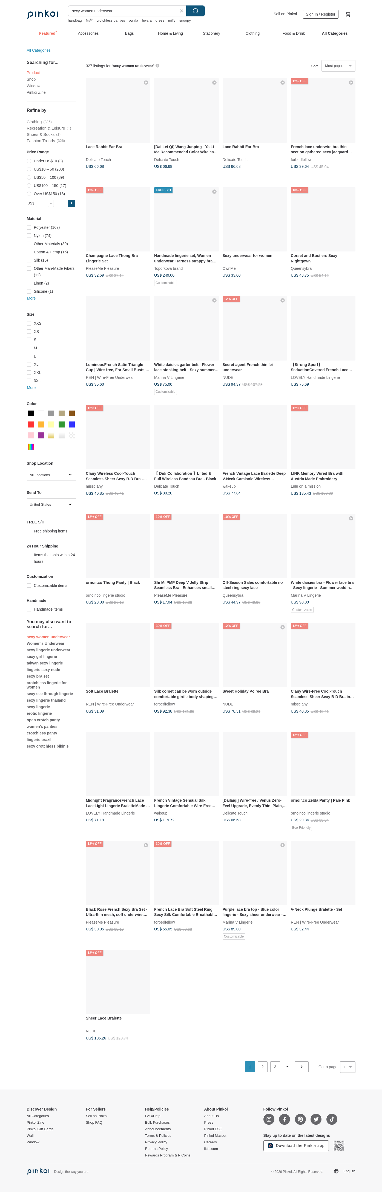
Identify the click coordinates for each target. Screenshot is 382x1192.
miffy (172, 20)
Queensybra (301, 268)
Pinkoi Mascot (215, 1136)
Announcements (158, 1129)
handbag (75, 20)
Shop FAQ (94, 1122)
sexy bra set (38, 676)
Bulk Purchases (157, 1122)
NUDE (228, 377)
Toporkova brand (168, 268)
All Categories (39, 50)
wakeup (229, 486)
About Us (211, 1116)
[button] (71, 203)
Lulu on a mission (306, 486)
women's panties (42, 726)
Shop (31, 79)
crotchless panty (42, 733)
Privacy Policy (156, 1142)
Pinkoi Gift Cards (40, 1129)
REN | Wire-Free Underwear (110, 377)
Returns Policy (156, 1149)
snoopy (185, 20)
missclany (94, 486)
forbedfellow (301, 159)
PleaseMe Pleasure (102, 268)
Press (208, 1122)
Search (195, 11)
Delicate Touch (98, 159)
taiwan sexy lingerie (45, 663)
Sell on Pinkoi (285, 14)
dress (160, 20)
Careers (210, 1142)
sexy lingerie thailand (46, 700)
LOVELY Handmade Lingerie (315, 377)
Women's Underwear (46, 643)
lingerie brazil (39, 739)
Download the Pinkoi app (296, 1145)
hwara (146, 20)
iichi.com (211, 1149)
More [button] (31, 298)
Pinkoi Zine (36, 92)
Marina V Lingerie (169, 377)
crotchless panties (110, 20)
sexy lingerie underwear (49, 650)
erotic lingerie (39, 713)
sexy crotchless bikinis (48, 746)
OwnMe (229, 268)
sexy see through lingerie (50, 694)
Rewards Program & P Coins (168, 1155)
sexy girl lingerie (42, 656)
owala (133, 20)
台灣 (89, 20)
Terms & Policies (158, 1136)
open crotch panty (43, 720)
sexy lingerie (38, 707)
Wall (30, 1136)
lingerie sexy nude (43, 669)
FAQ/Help (152, 1116)
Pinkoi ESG (213, 1129)
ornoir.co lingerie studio (105, 595)
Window (34, 86)
